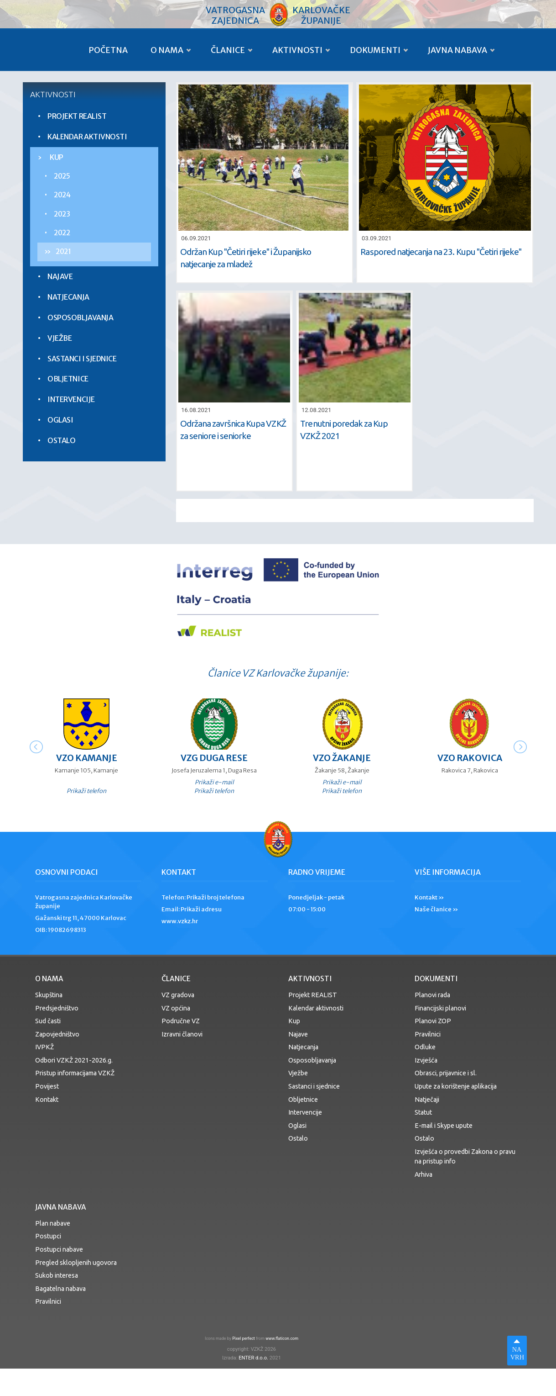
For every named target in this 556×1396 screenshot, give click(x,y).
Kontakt (46, 1099)
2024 (62, 194)
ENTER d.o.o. (253, 1358)
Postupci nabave (59, 1249)
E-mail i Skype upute (444, 1125)
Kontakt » (429, 897)
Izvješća (426, 1060)
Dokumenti (375, 50)
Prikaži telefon (86, 790)
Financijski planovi (440, 1008)
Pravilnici (428, 1034)
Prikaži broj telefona (215, 897)
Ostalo (61, 440)
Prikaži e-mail (214, 782)
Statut (423, 1112)
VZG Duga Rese (214, 757)
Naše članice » (436, 909)
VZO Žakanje (342, 757)
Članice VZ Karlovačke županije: (278, 673)
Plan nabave (52, 1223)
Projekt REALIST (76, 116)
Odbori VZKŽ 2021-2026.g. (74, 1060)
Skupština (48, 995)
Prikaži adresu (201, 909)
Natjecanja (68, 296)
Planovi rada (432, 995)
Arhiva (423, 1174)
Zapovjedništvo (57, 1034)
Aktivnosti (297, 50)
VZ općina (175, 1008)
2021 (63, 251)
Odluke (425, 1047)
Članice (228, 50)
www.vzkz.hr (179, 921)
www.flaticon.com (281, 1338)
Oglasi (60, 419)
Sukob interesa (56, 1275)
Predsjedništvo (56, 1008)
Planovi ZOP (433, 1021)
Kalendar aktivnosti (87, 136)
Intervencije (70, 399)
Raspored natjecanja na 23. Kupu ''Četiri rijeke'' (440, 252)
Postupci (48, 1236)
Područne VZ (180, 1021)
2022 (62, 232)
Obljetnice (67, 378)
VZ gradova (177, 995)
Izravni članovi (182, 1034)
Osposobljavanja (80, 317)
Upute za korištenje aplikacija (456, 1086)
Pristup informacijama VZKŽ (74, 1073)
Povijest (47, 1086)
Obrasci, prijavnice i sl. (446, 1073)
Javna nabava (457, 50)
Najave (60, 276)
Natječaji (427, 1099)
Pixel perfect (243, 1338)
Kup (56, 157)
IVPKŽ (44, 1047)
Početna (108, 50)
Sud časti (48, 1021)
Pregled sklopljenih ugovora (76, 1262)
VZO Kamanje (86, 757)
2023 (62, 214)
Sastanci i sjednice (81, 358)
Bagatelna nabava (60, 1288)
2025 (62, 176)
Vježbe (59, 338)
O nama (167, 50)
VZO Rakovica (469, 757)
